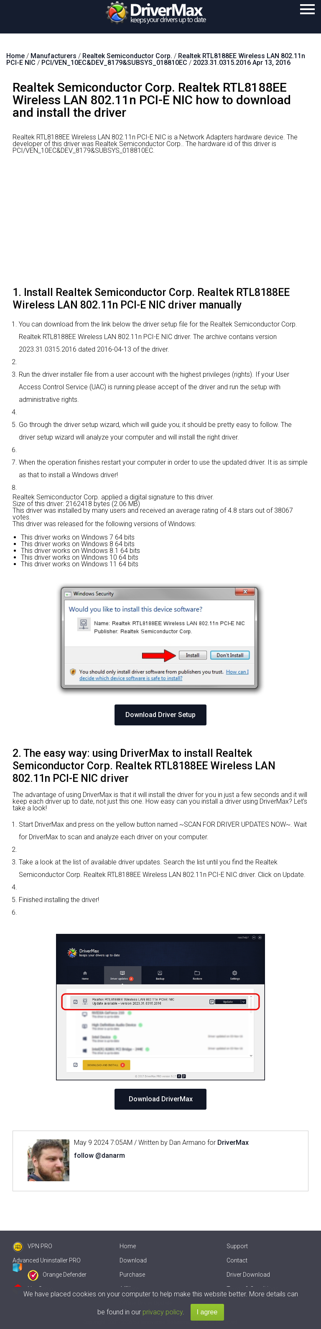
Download (133, 1260)
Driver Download (248, 1275)
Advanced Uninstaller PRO (47, 1260)
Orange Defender (57, 1275)
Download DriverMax (161, 1099)
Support (237, 1246)
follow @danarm (99, 1155)
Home (128, 1246)
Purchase (132, 1275)
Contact (237, 1260)
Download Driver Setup (160, 715)
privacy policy (163, 1312)
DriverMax (233, 1142)
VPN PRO (32, 1246)
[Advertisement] (160, 223)
